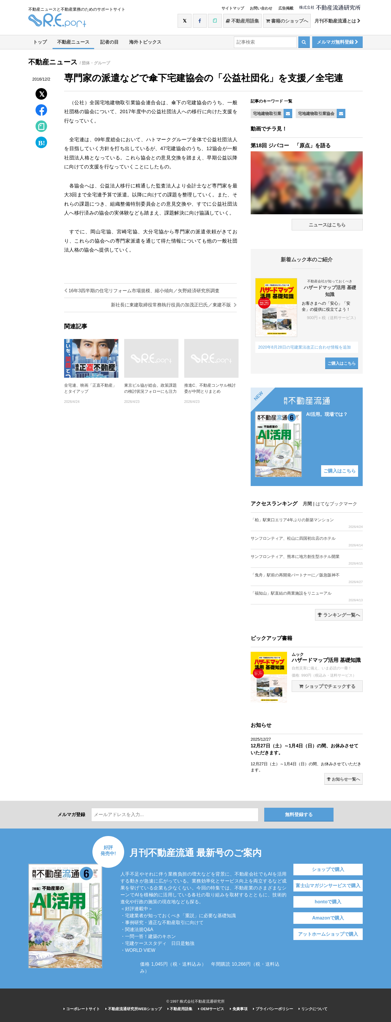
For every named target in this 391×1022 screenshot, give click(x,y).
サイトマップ (232, 8)
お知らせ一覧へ (343, 779)
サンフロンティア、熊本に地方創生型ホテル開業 (307, 559)
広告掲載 (285, 8)
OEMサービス (211, 1009)
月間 (307, 503)
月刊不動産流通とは (337, 20)
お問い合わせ (261, 8)
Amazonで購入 (328, 917)
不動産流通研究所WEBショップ (133, 1009)
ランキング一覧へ (339, 615)
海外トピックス (145, 42)
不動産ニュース (73, 42)
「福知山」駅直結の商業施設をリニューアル (307, 596)
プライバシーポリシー (273, 1009)
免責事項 (238, 1009)
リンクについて (313, 1009)
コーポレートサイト (82, 1009)
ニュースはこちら (327, 224)
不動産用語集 (242, 20)
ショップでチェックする (327, 686)
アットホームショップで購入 (328, 934)
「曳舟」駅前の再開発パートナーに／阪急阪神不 (307, 578)
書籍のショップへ (287, 20)
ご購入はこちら (341, 363)
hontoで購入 (328, 901)
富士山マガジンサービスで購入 (328, 885)
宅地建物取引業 (267, 113)
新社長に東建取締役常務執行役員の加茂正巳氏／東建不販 (174, 304)
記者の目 (109, 42)
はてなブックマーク (336, 503)
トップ (40, 42)
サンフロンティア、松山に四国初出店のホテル (307, 541)
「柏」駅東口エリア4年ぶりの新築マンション (307, 523)
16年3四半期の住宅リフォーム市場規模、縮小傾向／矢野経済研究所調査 (141, 290)
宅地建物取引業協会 (316, 113)
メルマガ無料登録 (337, 42)
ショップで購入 (328, 869)
